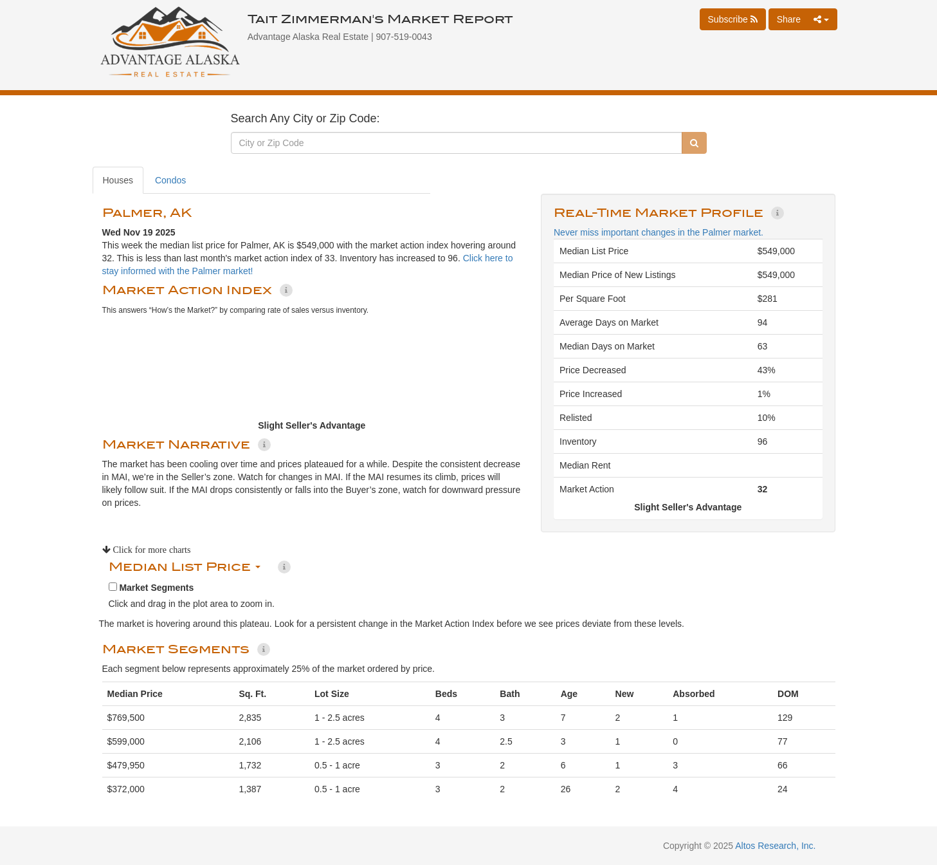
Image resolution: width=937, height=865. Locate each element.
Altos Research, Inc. (775, 846)
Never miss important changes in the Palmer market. (658, 232)
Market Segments (151, 587)
